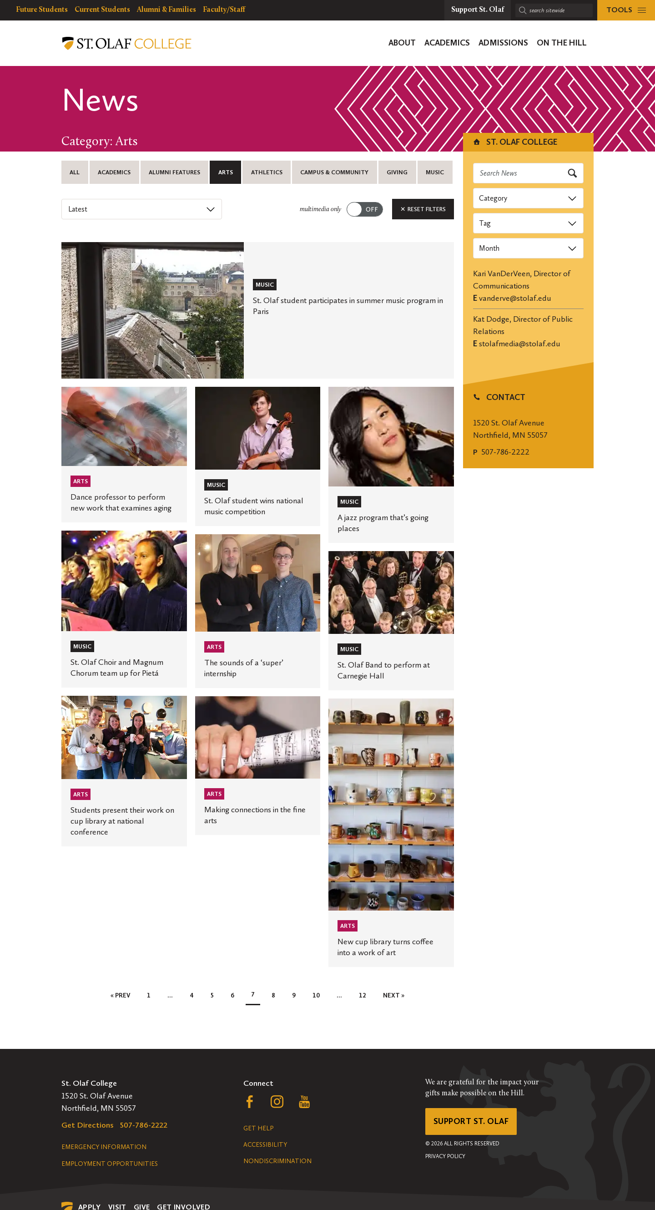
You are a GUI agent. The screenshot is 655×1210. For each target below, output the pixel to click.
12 (362, 995)
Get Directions (87, 1125)
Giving (397, 172)
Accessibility (265, 1145)
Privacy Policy (445, 1156)
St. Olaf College (514, 142)
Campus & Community (334, 172)
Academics (114, 172)
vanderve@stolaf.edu (515, 298)
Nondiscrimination (277, 1161)
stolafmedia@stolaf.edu (519, 344)
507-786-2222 (505, 452)
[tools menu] (626, 10)
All (75, 172)
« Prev (120, 995)
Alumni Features (174, 172)
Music (435, 172)
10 (316, 995)
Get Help (258, 1128)
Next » (393, 995)
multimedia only (320, 209)
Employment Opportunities (109, 1164)
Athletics (266, 172)
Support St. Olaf (471, 1121)
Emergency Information (103, 1147)
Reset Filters (423, 209)
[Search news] (528, 173)
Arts (225, 172)
